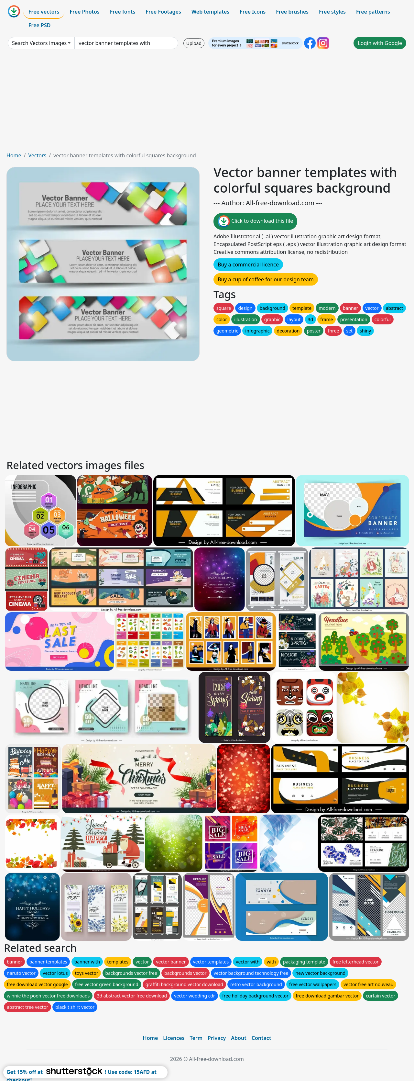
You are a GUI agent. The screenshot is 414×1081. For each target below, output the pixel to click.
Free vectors (43, 11)
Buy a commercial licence (248, 264)
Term (196, 1038)
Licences (173, 1038)
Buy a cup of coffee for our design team (266, 279)
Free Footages (163, 11)
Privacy (217, 1038)
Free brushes (292, 11)
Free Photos (84, 11)
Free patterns (373, 11)
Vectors (37, 155)
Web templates (210, 11)
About (238, 1038)
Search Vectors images (39, 43)
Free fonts (123, 11)
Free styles (332, 11)
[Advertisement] (207, 103)
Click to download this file (255, 221)
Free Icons (253, 11)
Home (13, 155)
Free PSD (39, 25)
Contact (261, 1038)
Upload (194, 43)
